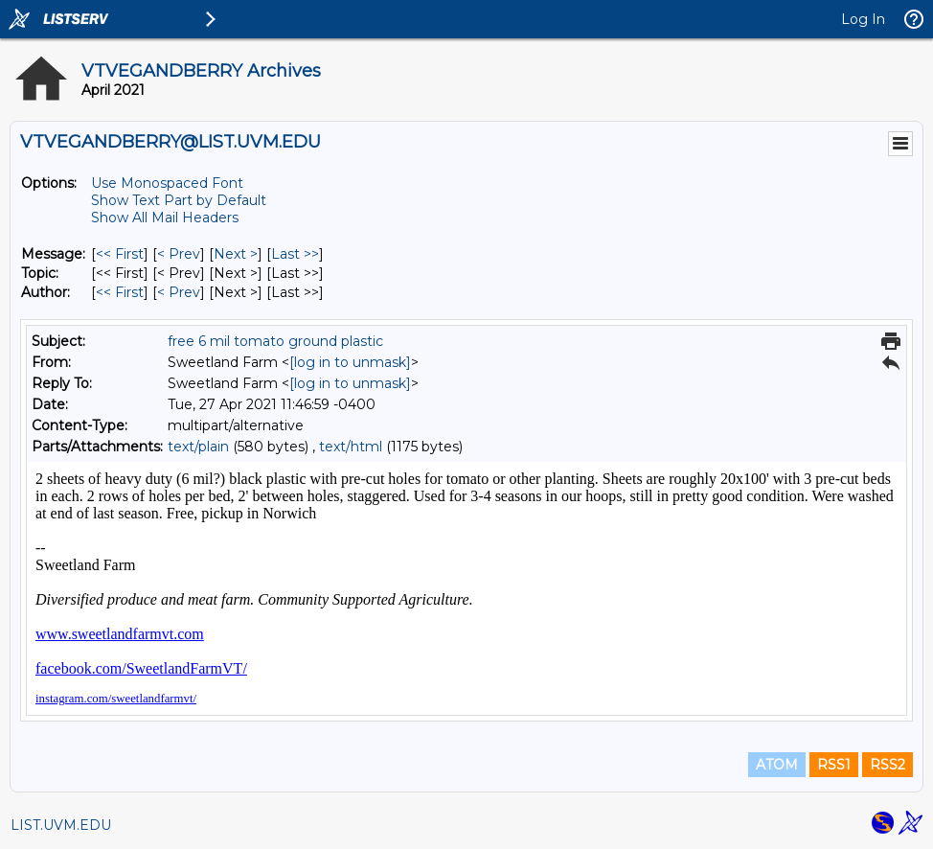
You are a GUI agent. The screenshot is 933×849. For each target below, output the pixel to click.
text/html (350, 446)
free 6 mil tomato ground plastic (275, 341)
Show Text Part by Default (178, 200)
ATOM (777, 764)
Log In (863, 19)
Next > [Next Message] (236, 254)
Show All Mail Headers (165, 217)
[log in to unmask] (350, 362)
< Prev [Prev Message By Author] (178, 292)
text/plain (198, 446)
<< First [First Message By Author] (120, 292)
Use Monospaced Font (167, 183)
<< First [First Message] (120, 254)
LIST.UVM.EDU (61, 825)
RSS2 (887, 764)
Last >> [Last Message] (295, 254)
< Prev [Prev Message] (178, 254)
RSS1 (834, 764)
